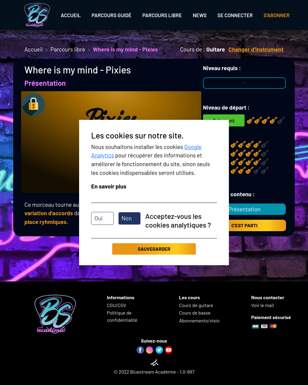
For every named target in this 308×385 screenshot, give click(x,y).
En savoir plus (108, 186)
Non (127, 218)
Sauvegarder (154, 249)
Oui (98, 218)
